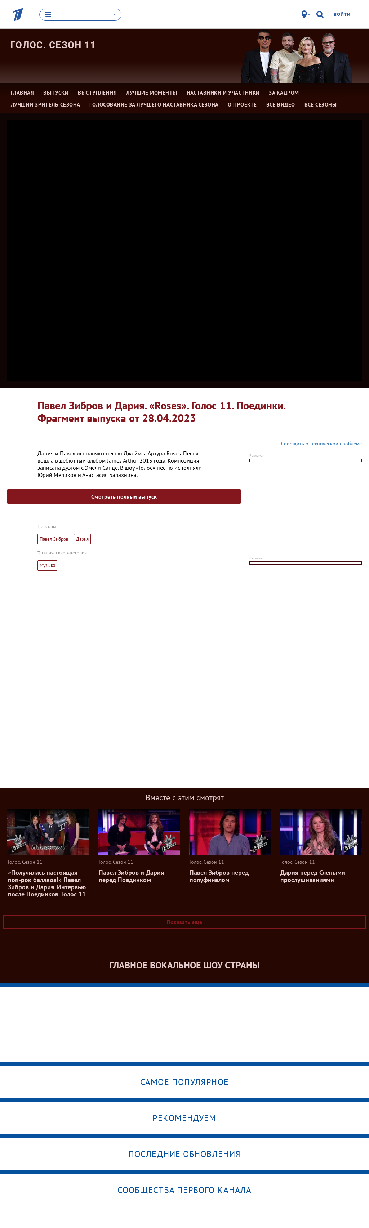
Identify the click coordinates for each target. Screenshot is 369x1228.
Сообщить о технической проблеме (321, 443)
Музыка (47, 565)
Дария (82, 539)
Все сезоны (320, 104)
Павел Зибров (54, 539)
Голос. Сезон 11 (53, 45)
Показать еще (184, 922)
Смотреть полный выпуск (124, 496)
